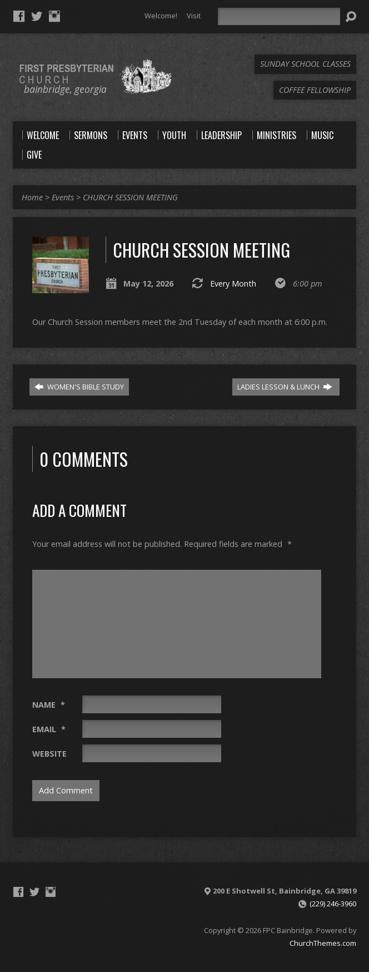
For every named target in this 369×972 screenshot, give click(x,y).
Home (32, 197)
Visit (194, 16)
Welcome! (160, 16)
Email (49, 729)
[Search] (279, 16)
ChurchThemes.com (323, 943)
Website (49, 753)
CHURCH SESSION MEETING (130, 197)
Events (63, 197)
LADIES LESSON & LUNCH (284, 387)
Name (48, 704)
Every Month (233, 283)
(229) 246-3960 (333, 904)
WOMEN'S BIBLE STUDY (79, 387)
